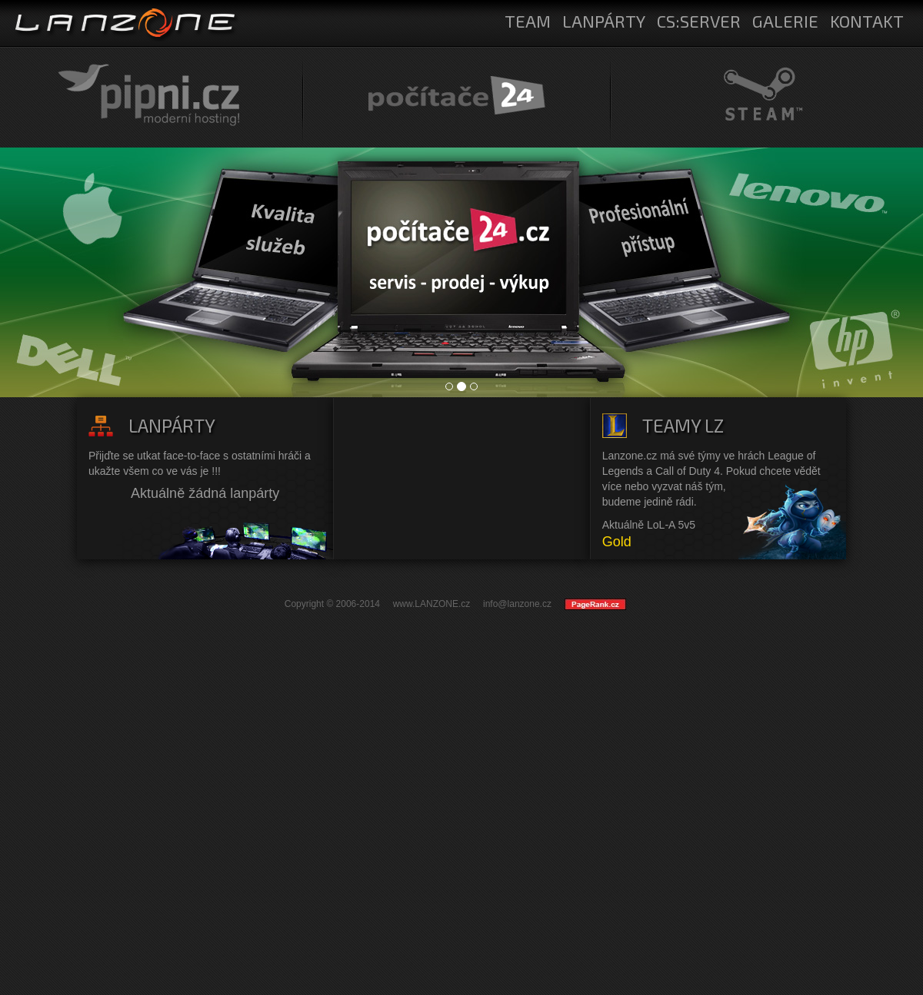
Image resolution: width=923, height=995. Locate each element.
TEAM (528, 21)
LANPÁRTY (603, 21)
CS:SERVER (699, 21)
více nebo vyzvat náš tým (662, 486)
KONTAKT (867, 21)
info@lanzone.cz (517, 604)
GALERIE (785, 21)
